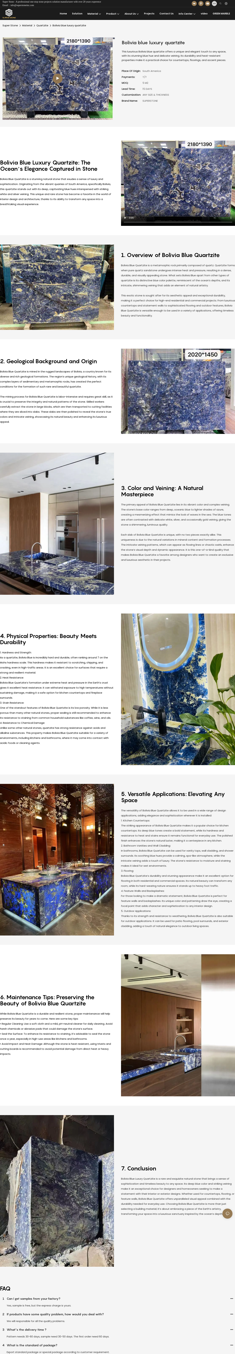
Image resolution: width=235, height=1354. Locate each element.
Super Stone (10, 25)
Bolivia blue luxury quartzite (69, 25)
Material (27, 25)
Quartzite (42, 25)
